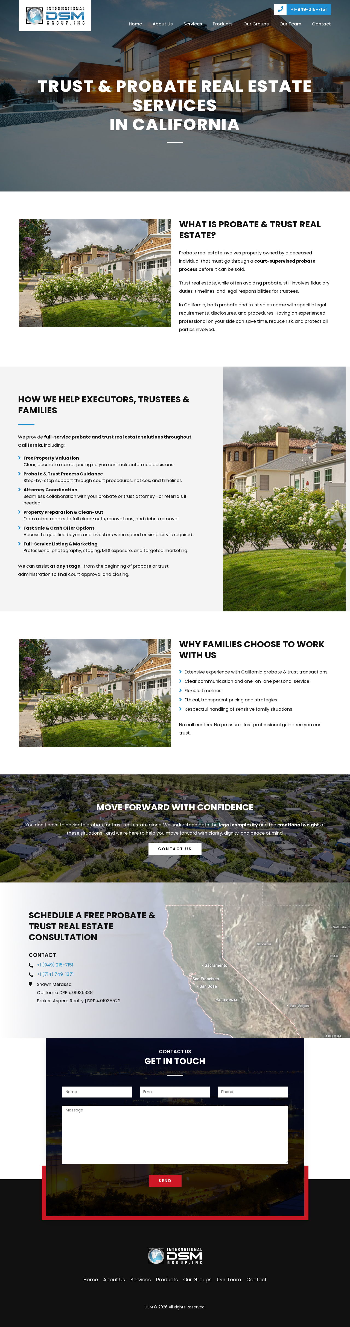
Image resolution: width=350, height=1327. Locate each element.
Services (192, 24)
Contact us (175, 849)
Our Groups (256, 24)
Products (223, 24)
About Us (163, 24)
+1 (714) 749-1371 (55, 974)
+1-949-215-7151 (300, 9)
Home (135, 24)
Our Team (290, 24)
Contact (321, 24)
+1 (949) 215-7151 (55, 965)
